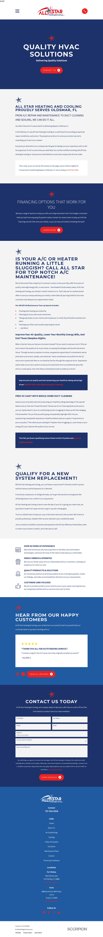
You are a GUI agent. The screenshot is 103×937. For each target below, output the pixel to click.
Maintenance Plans (51, 851)
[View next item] (23, 674)
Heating (52, 837)
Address (19, 733)
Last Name (56, 718)
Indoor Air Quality (51, 842)
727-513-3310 (51, 811)
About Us (51, 828)
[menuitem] (18, 932)
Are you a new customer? (24, 740)
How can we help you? (23, 747)
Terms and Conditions (51, 860)
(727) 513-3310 (72, 170)
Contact (51, 856)
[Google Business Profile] (59, 912)
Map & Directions (51, 882)
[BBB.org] (54, 912)
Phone (18, 725)
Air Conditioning (52, 832)
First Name (19, 718)
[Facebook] (44, 912)
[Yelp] (49, 912)
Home (51, 823)
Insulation (51, 846)
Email (54, 725)
